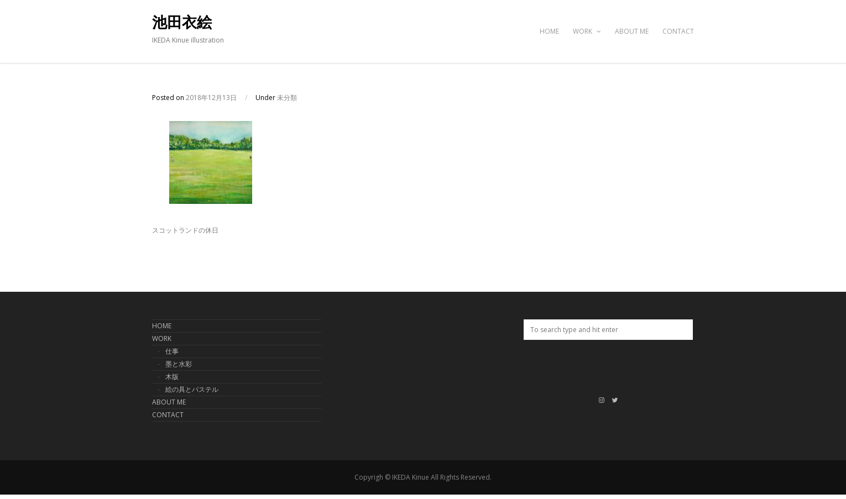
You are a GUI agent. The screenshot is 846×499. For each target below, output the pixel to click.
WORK (587, 31)
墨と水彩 (178, 364)
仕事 (172, 351)
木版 (172, 376)
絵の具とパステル (191, 389)
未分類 (287, 97)
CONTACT (678, 31)
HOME (549, 31)
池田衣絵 (182, 23)
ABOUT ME (632, 31)
